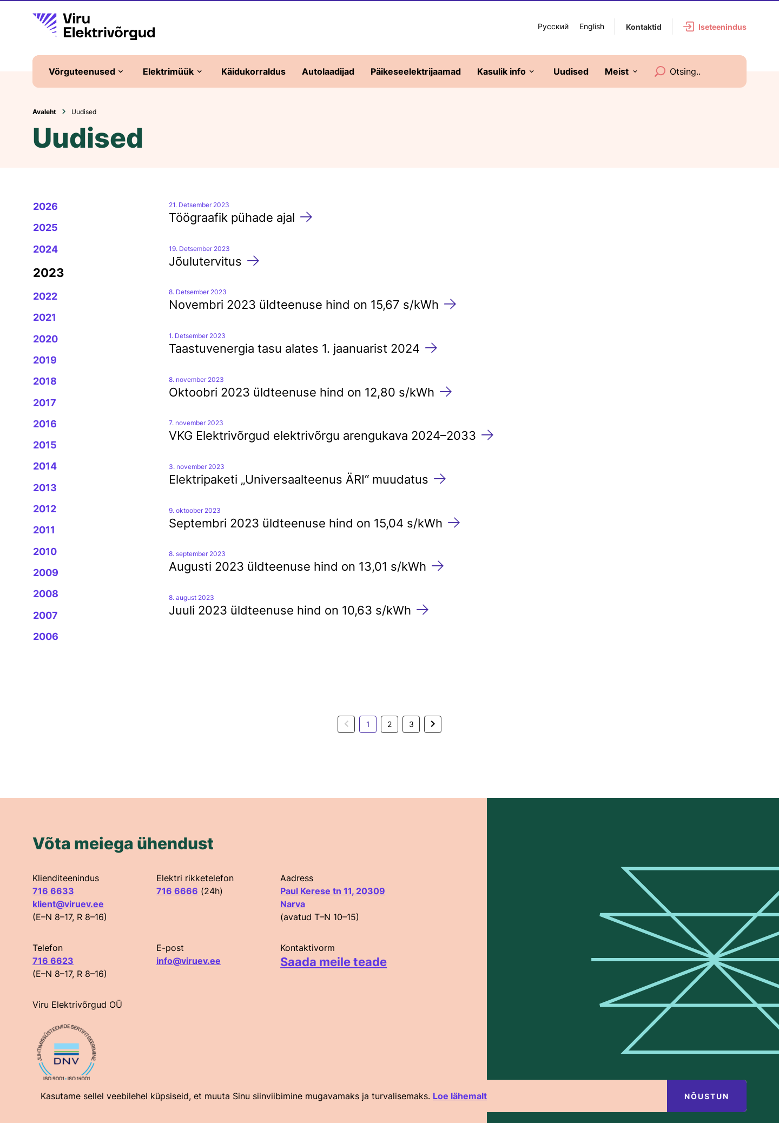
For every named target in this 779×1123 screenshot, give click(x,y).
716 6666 (177, 891)
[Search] (660, 71)
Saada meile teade (333, 962)
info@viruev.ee (188, 960)
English (591, 26)
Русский (553, 26)
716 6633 (53, 891)
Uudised (83, 112)
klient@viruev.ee (68, 904)
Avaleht (44, 112)
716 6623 (53, 960)
